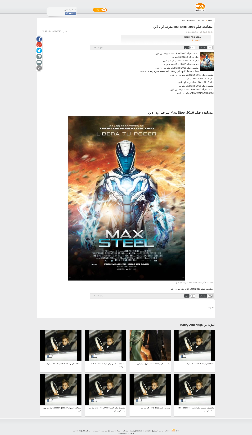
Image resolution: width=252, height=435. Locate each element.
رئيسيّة (132, 431)
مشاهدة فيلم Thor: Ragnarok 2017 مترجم (63, 363)
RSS (175, 431)
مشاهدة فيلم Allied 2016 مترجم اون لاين (153, 363)
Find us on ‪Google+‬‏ (144, 431)
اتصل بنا (112, 431)
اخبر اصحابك (86, 431)
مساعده (104, 431)
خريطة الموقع (158, 431)
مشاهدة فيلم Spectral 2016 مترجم (200, 363)
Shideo (167, 431)
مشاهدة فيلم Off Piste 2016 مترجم (155, 408)
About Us (77, 431)
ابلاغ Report (98, 47)
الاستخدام (96, 431)
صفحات (125, 431)
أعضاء (119, 431)
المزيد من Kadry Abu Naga (197, 324)
